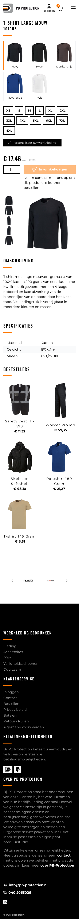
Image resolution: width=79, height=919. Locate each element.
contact (64, 855)
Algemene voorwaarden (23, 727)
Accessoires (13, 652)
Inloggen (11, 692)
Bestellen (11, 704)
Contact (10, 698)
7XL (62, 120)
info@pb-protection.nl (25, 885)
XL (50, 110)
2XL (62, 110)
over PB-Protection (57, 865)
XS (8, 110)
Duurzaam (12, 669)
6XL (49, 120)
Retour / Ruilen (16, 721)
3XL (9, 120)
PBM (7, 658)
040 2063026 (17, 893)
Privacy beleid (15, 710)
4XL (22, 120)
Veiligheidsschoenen (21, 664)
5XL (35, 120)
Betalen (10, 715)
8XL (9, 130)
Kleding (9, 646)
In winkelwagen (49, 169)
